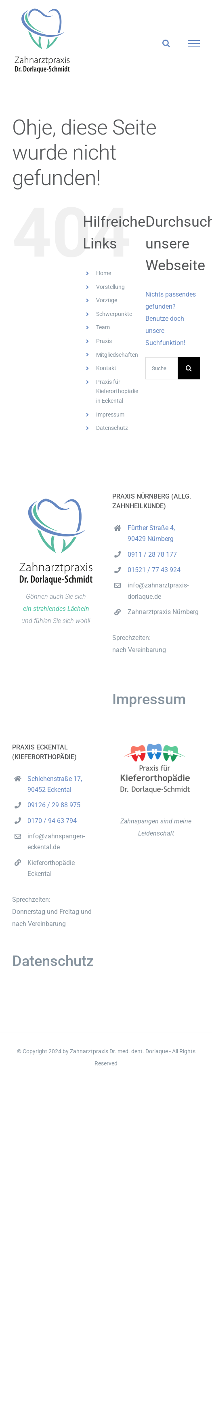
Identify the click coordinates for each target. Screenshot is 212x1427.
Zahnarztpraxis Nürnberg (163, 612)
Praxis (104, 341)
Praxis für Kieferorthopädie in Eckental (117, 391)
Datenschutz (112, 428)
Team (103, 327)
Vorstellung (110, 287)
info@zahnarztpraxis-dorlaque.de (158, 590)
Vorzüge (106, 300)
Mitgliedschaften (117, 354)
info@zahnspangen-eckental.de (56, 841)
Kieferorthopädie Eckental (51, 868)
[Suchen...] (161, 368)
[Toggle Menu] (194, 43)
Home (103, 273)
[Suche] (189, 368)
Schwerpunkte (114, 314)
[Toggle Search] (166, 43)
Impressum (110, 414)
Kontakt (106, 368)
